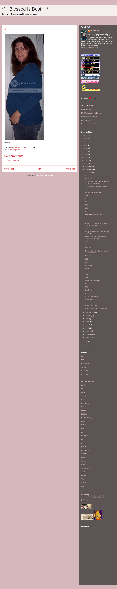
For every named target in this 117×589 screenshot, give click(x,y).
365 (11, 150)
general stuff (85, 403)
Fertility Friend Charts (88, 124)
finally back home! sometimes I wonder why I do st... (96, 238)
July (87, 319)
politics (83, 446)
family (83, 385)
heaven (84, 410)
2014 (86, 142)
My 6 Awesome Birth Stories (91, 113)
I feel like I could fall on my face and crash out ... (96, 224)
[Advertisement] (88, 568)
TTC (82, 479)
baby (83, 360)
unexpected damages (92, 281)
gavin (83, 399)
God (82, 407)
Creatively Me (86, 109)
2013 (86, 145)
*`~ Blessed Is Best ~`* (25, 9)
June (88, 322)
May (87, 325)
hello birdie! (89, 299)
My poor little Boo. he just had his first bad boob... (97, 252)
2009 (86, 157)
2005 (86, 344)
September (90, 312)
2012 (86, 148)
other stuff (84, 436)
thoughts (84, 475)
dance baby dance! (92, 296)
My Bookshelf (86, 120)
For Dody (88, 248)
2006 (86, 341)
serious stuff (85, 468)
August (88, 316)
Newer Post (9, 169)
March (88, 331)
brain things (85, 363)
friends (83, 392)
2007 (86, 164)
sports (83, 472)
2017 (86, 136)
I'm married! (84, 501)
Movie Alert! (89, 178)
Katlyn (83, 425)
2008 (86, 160)
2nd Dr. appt (89, 290)
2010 (86, 154)
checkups (84, 370)
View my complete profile (90, 48)
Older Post (70, 169)
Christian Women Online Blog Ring (98, 496)
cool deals (84, 374)
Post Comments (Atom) (44, 175)
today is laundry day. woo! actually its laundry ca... (97, 233)
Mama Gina (94, 31)
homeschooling (86, 417)
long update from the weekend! (96, 308)
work (83, 486)
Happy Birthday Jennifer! (93, 214)
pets (82, 439)
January (89, 337)
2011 (86, 151)
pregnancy (16, 150)
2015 (86, 139)
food (82, 389)
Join (94, 497)
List (97, 497)
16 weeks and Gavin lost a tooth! (96, 186)
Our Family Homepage (89, 116)
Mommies (84, 499)
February (89, 334)
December (89, 166)
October (89, 172)
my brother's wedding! (93, 192)
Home (40, 169)
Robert (83, 457)
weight (83, 483)
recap (87, 268)
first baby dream (91, 305)
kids (82, 428)
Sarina (83, 461)
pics (82, 443)
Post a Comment (13, 161)
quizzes (84, 454)
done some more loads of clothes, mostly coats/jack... (97, 182)
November (89, 169)
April (87, 328)
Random (101, 497)
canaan (84, 367)
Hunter (83, 421)
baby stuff (88, 265)
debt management (87, 381)
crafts (83, 378)
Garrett (83, 396)
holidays (84, 414)
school (83, 465)
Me (82, 432)
